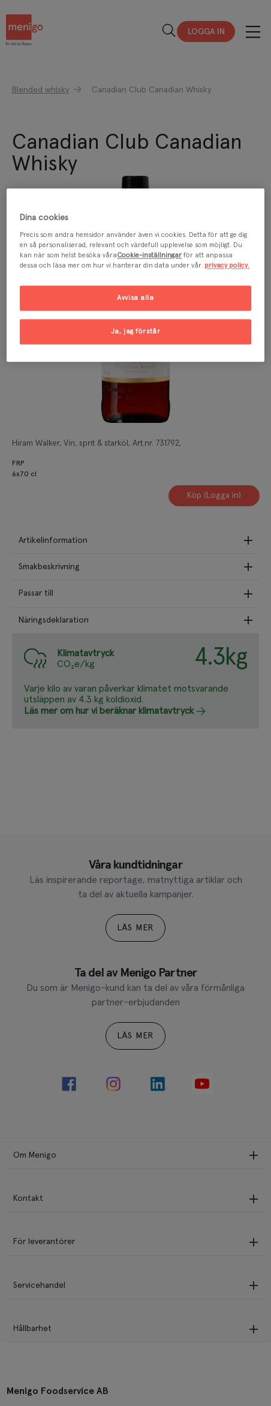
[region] (135, 275)
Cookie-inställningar (149, 256)
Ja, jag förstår (136, 332)
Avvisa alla (135, 298)
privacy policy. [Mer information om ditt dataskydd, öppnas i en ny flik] (226, 266)
